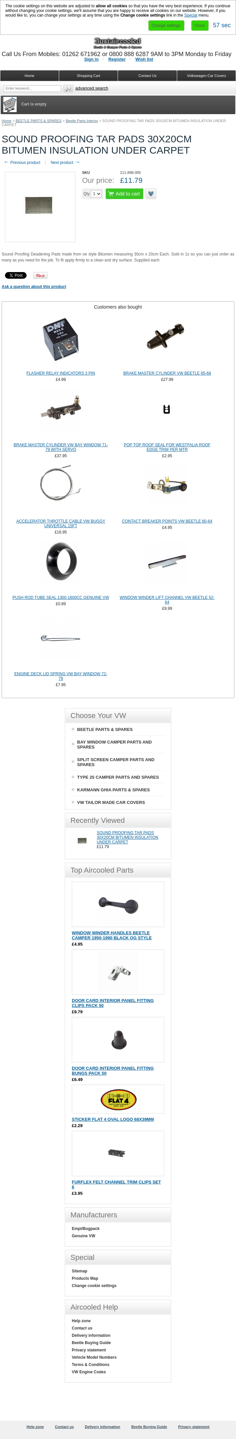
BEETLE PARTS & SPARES (38, 121)
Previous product (21, 162)
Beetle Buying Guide (91, 1342)
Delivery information (91, 1335)
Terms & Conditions (90, 1364)
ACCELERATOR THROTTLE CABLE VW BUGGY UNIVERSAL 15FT (60, 523)
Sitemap (79, 1271)
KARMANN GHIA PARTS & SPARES (113, 789)
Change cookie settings (94, 1285)
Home (6, 121)
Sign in (91, 59)
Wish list (144, 59)
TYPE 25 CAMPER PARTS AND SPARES (118, 777)
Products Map (85, 1278)
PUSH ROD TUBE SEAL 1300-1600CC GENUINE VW (60, 597)
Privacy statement (89, 1350)
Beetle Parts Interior (82, 121)
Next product (65, 162)
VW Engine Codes (89, 1372)
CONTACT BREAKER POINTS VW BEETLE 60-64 (167, 521)
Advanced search (91, 88)
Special (190, 15)
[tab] (118, 307)
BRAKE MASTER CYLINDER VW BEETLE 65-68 (167, 373)
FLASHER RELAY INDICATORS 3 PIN (61, 373)
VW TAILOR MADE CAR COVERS (111, 802)
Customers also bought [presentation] (118, 307)
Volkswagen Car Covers (206, 76)
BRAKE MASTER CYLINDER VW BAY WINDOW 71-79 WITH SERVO (61, 447)
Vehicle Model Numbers (94, 1357)
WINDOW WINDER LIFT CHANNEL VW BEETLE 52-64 (167, 600)
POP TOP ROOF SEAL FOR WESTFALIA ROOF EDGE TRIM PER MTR (167, 447)
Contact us (82, 1328)
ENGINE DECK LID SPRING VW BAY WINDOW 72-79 (60, 676)
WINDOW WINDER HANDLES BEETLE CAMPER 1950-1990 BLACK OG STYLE (112, 935)
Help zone (81, 1321)
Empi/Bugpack (85, 1228)
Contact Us (148, 76)
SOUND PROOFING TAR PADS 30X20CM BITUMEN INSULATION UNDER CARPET (127, 837)
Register (117, 59)
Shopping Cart (88, 76)
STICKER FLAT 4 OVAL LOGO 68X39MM (113, 1119)
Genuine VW (83, 1236)
